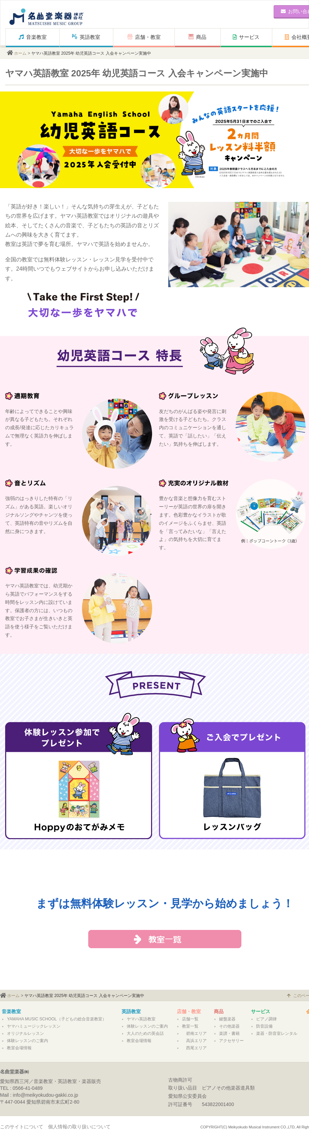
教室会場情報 (19, 1047)
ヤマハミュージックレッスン (33, 1026)
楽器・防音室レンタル (276, 1033)
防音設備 (264, 1026)
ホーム (20, 53)
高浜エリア (194, 1040)
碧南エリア (194, 1033)
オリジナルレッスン (25, 1033)
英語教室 (86, 37)
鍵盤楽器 (227, 1019)
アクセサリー (231, 1040)
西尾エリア (194, 1047)
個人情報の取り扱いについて (79, 1126)
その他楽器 (229, 1026)
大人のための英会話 (145, 1033)
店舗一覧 (190, 1019)
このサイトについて (21, 1126)
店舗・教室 (144, 37)
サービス (246, 37)
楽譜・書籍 (229, 1033)
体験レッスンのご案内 (27, 1040)
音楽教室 (33, 37)
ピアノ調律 (266, 1019)
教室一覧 (190, 1026)
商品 (199, 37)
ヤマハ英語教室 (141, 1019)
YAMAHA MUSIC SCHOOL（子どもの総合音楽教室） (56, 1019)
